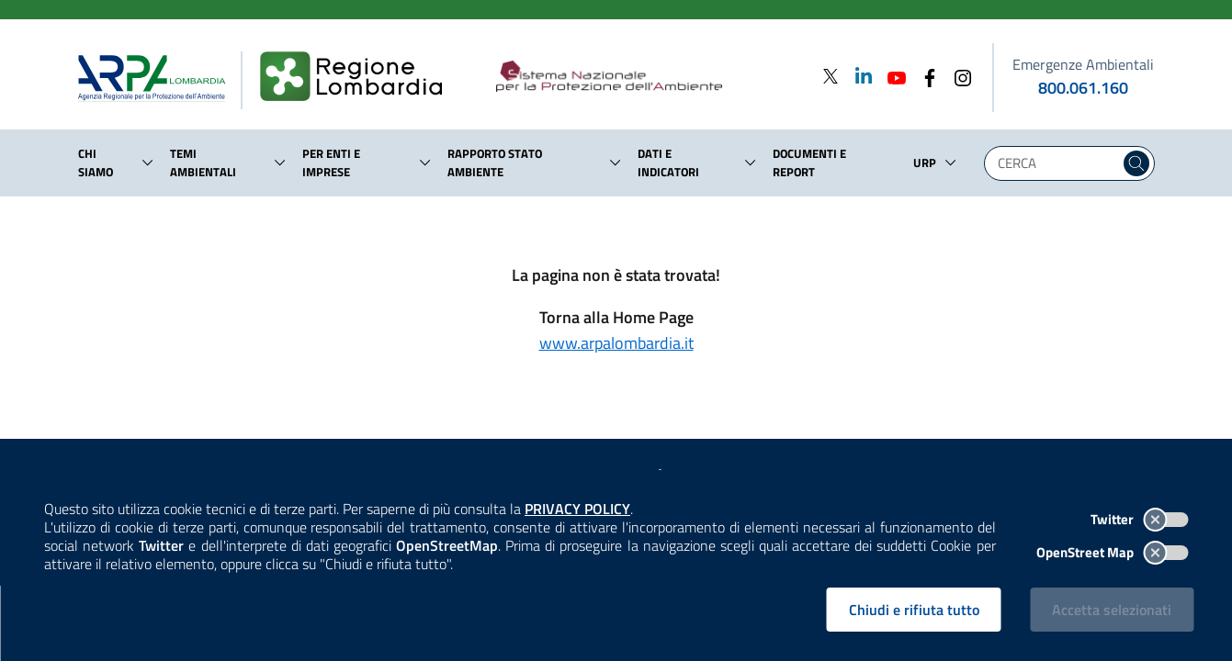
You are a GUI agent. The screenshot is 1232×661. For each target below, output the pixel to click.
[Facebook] (924, 75)
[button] (148, 162)
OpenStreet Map (1112, 552)
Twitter (1139, 519)
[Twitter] (830, 75)
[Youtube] (891, 75)
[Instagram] (957, 75)
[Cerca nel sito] (1136, 163)
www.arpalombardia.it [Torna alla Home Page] (616, 342)
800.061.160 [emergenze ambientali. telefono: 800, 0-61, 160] (1083, 87)
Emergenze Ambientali (1083, 64)
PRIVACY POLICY (577, 509)
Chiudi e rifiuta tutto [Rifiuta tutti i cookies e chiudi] (914, 610)
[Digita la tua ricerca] (1056, 163)
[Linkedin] (858, 75)
